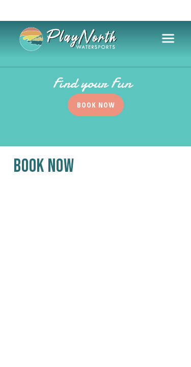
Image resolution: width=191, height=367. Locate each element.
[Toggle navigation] (168, 39)
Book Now (96, 105)
